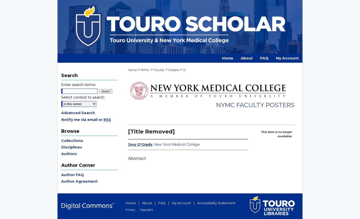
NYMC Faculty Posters (255, 105)
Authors (69, 154)
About (147, 203)
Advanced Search (78, 113)
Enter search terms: (78, 85)
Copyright (146, 209)
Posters (173, 70)
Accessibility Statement (216, 203)
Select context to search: (83, 97)
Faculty (159, 70)
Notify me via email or (86, 119)
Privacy (130, 209)
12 (184, 70)
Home (132, 70)
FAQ (162, 203)
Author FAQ (72, 175)
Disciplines (71, 147)
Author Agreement (79, 181)
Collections (72, 140)
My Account (181, 203)
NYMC (145, 70)
